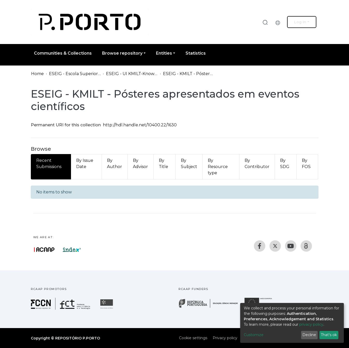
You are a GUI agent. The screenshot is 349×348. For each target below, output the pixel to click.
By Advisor (140, 163)
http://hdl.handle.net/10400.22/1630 (140, 124)
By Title (163, 163)
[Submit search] (265, 22)
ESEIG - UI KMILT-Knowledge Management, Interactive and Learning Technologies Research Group (132, 73)
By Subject (189, 163)
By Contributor (257, 163)
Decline (309, 334)
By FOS (306, 163)
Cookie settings (193, 338)
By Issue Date (84, 163)
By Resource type (218, 166)
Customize (253, 334)
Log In (300, 22)
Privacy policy (225, 338)
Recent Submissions (48, 163)
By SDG (284, 163)
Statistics (196, 53)
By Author (114, 163)
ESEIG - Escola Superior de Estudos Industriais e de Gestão (75, 73)
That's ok (329, 334)
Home (37, 73)
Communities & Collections (63, 53)
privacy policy (311, 324)
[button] (279, 22)
